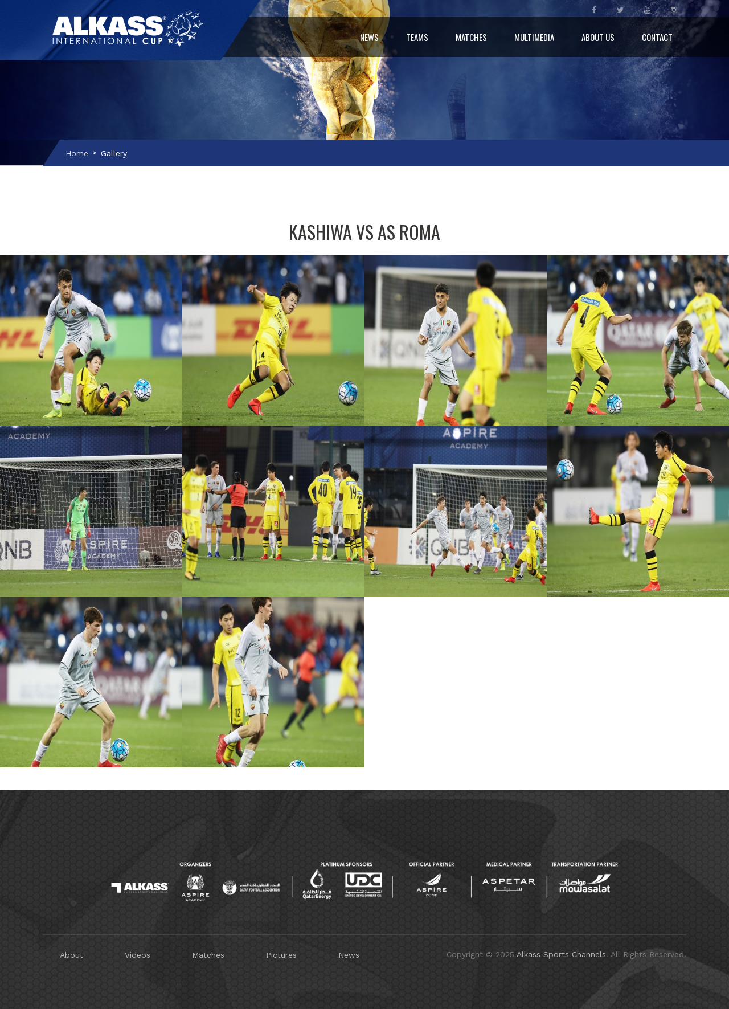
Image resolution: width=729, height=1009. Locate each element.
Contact (657, 37)
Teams (417, 37)
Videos (137, 954)
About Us (598, 37)
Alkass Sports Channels (561, 954)
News (369, 37)
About (71, 954)
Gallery (114, 153)
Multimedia (534, 37)
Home (76, 153)
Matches (471, 37)
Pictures (281, 954)
